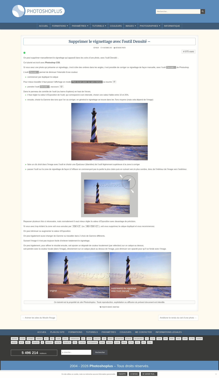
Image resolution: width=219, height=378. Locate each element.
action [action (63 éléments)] (22, 338)
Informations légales (169, 332)
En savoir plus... (149, 374)
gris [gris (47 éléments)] (165, 338)
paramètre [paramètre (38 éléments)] (67, 342)
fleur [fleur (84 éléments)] (152, 338)
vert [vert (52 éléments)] (143, 342)
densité (110, 307)
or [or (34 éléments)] (42, 342)
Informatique (172, 26)
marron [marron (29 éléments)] (199, 338)
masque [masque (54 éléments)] (14, 342)
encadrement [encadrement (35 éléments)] (138, 338)
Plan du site (57, 332)
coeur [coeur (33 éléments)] (89, 338)
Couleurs (116, 26)
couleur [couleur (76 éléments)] (97, 338)
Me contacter (143, 332)
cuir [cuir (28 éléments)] (104, 338)
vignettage (116, 307)
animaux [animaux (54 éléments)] (39, 338)
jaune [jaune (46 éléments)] (185, 338)
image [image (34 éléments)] (178, 338)
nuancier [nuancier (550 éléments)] (36, 342)
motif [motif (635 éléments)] (21, 342)
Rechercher (100, 352)
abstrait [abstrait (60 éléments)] (14, 338)
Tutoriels (98, 26)
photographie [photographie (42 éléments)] (92, 342)
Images (130, 26)
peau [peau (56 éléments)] (74, 342)
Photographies (149, 26)
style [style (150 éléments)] (137, 342)
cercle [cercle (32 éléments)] (65, 338)
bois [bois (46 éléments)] (52, 338)
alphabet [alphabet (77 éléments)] (30, 338)
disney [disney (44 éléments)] (110, 338)
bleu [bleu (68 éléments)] (46, 338)
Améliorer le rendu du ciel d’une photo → (178, 318)
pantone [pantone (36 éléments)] (58, 342)
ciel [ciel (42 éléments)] (83, 338)
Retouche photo (121, 48)
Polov (97, 47)
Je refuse (134, 374)
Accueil (43, 26)
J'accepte (122, 374)
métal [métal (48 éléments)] (28, 342)
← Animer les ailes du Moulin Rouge (38, 318)
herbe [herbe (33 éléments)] (172, 338)
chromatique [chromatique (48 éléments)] (74, 338)
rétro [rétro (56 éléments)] (131, 342)
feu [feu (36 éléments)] (147, 338)
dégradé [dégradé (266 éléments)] (128, 338)
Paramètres (79, 26)
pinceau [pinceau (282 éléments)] (109, 342)
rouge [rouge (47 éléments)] (124, 342)
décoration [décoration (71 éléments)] (119, 338)
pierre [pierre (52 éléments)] (102, 342)
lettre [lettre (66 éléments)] (192, 338)
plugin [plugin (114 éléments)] (117, 342)
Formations (59, 26)
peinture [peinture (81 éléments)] (82, 342)
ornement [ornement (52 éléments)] (49, 342)
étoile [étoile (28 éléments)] (150, 342)
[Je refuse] (216, 374)
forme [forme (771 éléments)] (159, 338)
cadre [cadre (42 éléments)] (58, 338)
